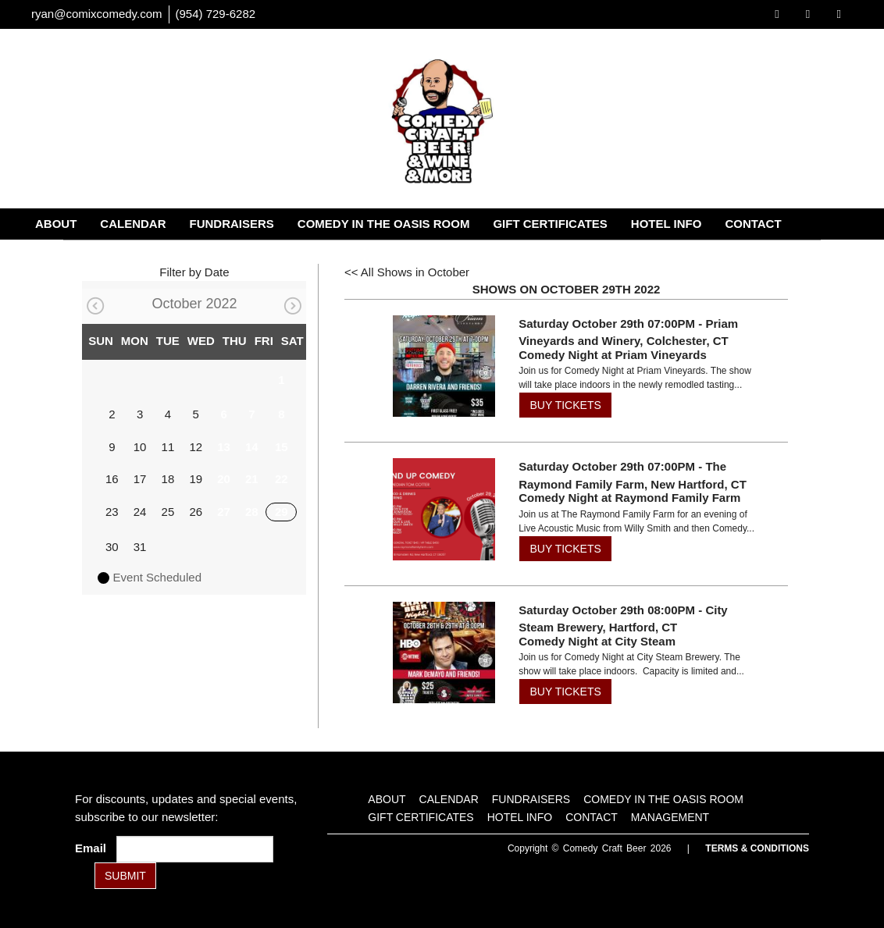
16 (112, 478)
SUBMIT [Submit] (125, 875)
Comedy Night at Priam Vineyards (613, 354)
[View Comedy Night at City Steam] (444, 653)
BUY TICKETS (565, 405)
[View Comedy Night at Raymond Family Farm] (444, 509)
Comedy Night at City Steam (597, 641)
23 (112, 511)
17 (140, 478)
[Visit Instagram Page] (839, 13)
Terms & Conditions (757, 848)
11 (168, 446)
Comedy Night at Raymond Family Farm (629, 497)
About (56, 223)
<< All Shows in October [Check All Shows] (406, 272)
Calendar (133, 223)
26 (195, 511)
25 (168, 511)
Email (93, 848)
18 (168, 478)
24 (140, 511)
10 (140, 446)
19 (195, 478)
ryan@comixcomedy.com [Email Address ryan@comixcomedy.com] (96, 13)
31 (140, 546)
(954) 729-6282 (216, 13)
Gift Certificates (550, 223)
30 (112, 546)
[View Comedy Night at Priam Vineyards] (444, 366)
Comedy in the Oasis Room (384, 223)
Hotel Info (666, 223)
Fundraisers (232, 223)
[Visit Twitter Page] (808, 13)
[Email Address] (194, 849)
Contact (753, 223)
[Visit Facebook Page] (777, 13)
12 (195, 446)
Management (77, 254)
